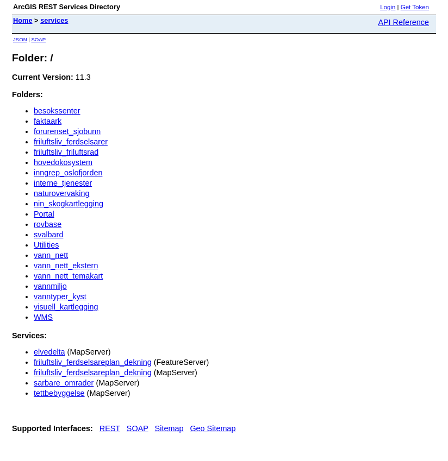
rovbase (47, 224)
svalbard (48, 234)
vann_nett (51, 255)
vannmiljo (50, 286)
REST (109, 428)
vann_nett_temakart (68, 275)
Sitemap (169, 428)
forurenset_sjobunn (67, 131)
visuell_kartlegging (66, 306)
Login (387, 7)
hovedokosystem (63, 162)
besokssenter (57, 110)
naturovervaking (61, 193)
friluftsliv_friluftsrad (66, 152)
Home (23, 20)
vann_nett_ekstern (66, 265)
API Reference (403, 22)
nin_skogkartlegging (68, 203)
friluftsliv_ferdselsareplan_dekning (93, 362)
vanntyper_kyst (60, 296)
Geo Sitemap (212, 428)
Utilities (46, 245)
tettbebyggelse (59, 393)
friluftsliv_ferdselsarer (71, 141)
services (54, 20)
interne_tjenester (63, 183)
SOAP (38, 39)
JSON (20, 39)
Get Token (415, 7)
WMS (43, 317)
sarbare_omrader (64, 382)
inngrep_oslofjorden (68, 172)
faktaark (47, 121)
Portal (44, 214)
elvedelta (49, 352)
